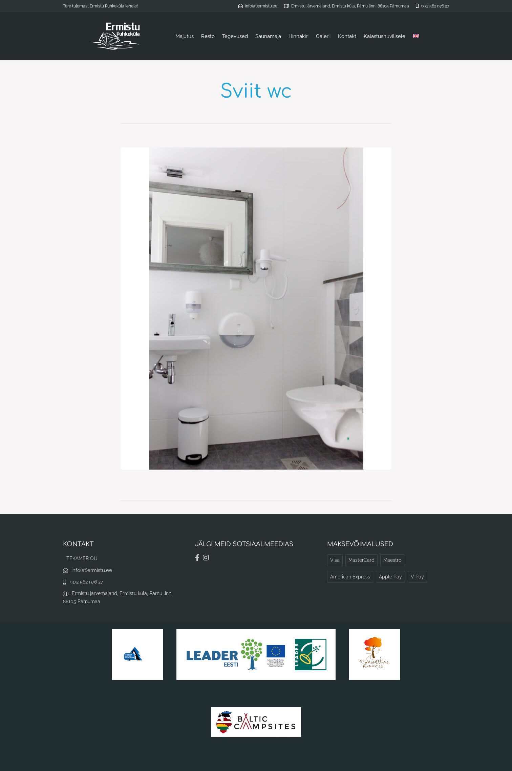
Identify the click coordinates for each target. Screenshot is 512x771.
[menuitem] (416, 36)
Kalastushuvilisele (384, 36)
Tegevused (235, 36)
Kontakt (347, 36)
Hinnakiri (298, 36)
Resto (208, 36)
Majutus (184, 36)
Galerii (323, 36)
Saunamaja (268, 36)
